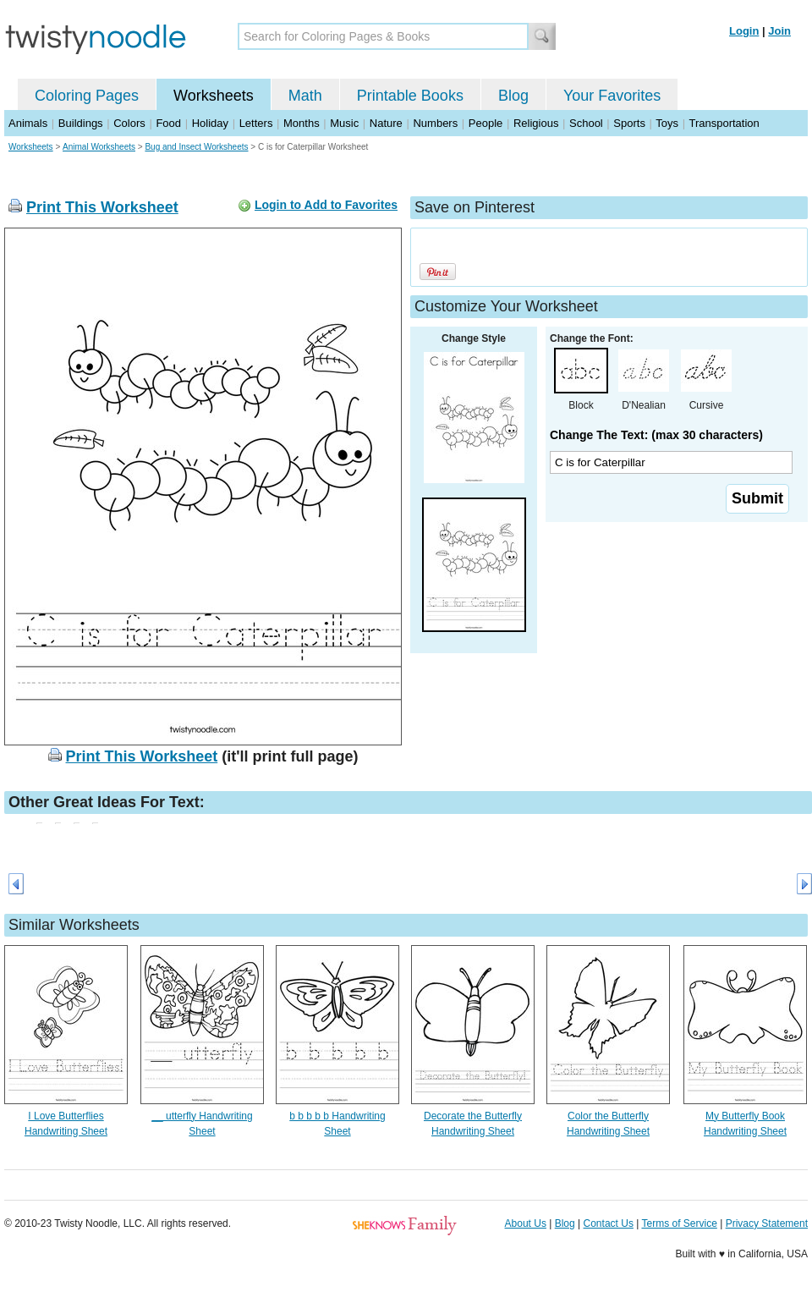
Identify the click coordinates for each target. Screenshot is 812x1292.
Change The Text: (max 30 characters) (656, 435)
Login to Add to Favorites (326, 205)
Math (305, 95)
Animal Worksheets (99, 146)
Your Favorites (612, 95)
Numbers (435, 123)
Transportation (724, 123)
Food (168, 123)
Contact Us (609, 1223)
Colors (129, 123)
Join (779, 31)
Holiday (210, 123)
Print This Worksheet (102, 207)
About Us (525, 1223)
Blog (513, 95)
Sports (629, 123)
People (485, 123)
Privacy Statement (767, 1223)
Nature (386, 123)
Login (744, 31)
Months (301, 123)
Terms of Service (678, 1223)
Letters (256, 123)
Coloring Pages (87, 95)
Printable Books (410, 95)
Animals (27, 123)
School (586, 123)
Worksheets (213, 95)
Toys (667, 123)
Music (344, 123)
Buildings (80, 123)
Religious (535, 123)
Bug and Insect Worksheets (196, 146)
